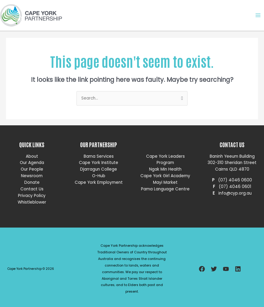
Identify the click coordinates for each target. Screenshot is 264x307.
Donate (32, 182)
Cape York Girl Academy (165, 176)
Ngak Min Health (165, 169)
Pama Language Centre (165, 189)
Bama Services (99, 156)
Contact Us (32, 189)
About (32, 156)
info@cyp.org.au (235, 193)
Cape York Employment (99, 182)
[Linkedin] (238, 269)
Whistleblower (32, 202)
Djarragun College (98, 169)
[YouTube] (226, 269)
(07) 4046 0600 (235, 180)
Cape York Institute (98, 162)
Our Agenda (32, 162)
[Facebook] (202, 269)
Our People (32, 169)
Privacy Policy (32, 195)
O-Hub (98, 176)
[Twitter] (214, 269)
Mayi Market (165, 182)
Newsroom (32, 176)
